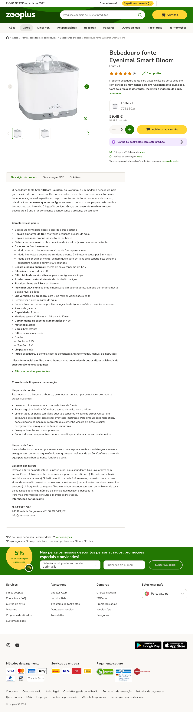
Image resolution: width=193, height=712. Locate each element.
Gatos (26, 27)
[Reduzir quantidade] (113, 129)
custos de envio (170, 161)
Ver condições (64, 537)
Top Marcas (155, 27)
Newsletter (57, 615)
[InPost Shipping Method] (87, 671)
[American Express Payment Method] (31, 671)
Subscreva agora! (165, 565)
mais (142, 152)
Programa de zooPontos (65, 604)
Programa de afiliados (19, 615)
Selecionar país (152, 585)
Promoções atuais (106, 604)
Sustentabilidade (16, 621)
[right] (86, 86)
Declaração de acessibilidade (126, 697)
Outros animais (131, 27)
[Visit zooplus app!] (148, 648)
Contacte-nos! (108, 3)
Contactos (12, 691)
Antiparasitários (67, 27)
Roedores (90, 27)
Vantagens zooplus (62, 609)
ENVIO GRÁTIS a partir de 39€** (25, 3)
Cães (12, 27)
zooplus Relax (59, 598)
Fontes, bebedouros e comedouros (39, 37)
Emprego (41, 697)
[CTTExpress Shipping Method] (76, 671)
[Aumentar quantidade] (129, 129)
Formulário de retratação (117, 691)
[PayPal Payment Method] (10, 679)
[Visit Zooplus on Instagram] (8, 645)
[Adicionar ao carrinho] (162, 129)
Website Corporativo (94, 697)
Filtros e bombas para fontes (32, 371)
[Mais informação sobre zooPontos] (181, 142)
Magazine (11, 609)
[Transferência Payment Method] (36, 679)
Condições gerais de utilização (80, 691)
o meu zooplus (14, 592)
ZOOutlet (102, 598)
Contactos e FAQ (16, 598)
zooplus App (103, 609)
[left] (10, 86)
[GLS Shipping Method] (66, 671)
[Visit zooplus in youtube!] (17, 645)
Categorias (102, 615)
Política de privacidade (64, 697)
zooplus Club (59, 592)
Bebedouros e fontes (70, 37)
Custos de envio (15, 604)
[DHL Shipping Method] (55, 671)
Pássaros (108, 27)
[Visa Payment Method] (10, 671)
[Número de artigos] (122, 129)
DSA (29, 697)
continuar (116, 93)
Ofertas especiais (106, 592)
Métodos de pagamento (150, 691)
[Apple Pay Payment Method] (42, 671)
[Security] (104, 672)
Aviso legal (52, 691)
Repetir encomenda (138, 3)
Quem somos (14, 697)
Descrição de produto (24, 177)
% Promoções (178, 27)
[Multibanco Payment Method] (21, 679)
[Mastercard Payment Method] (21, 671)
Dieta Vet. (43, 27)
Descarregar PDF (53, 177)
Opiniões (75, 177)
